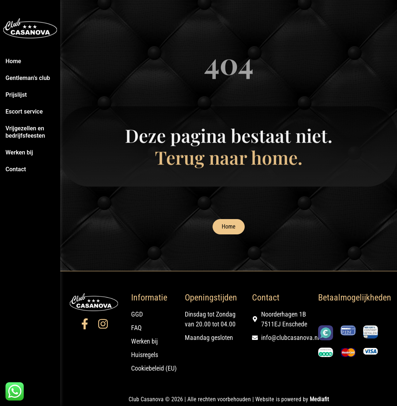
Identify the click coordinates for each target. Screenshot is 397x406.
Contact (15, 169)
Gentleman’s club (27, 77)
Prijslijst (16, 94)
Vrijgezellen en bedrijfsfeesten (25, 132)
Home (13, 61)
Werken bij (19, 152)
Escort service (24, 111)
